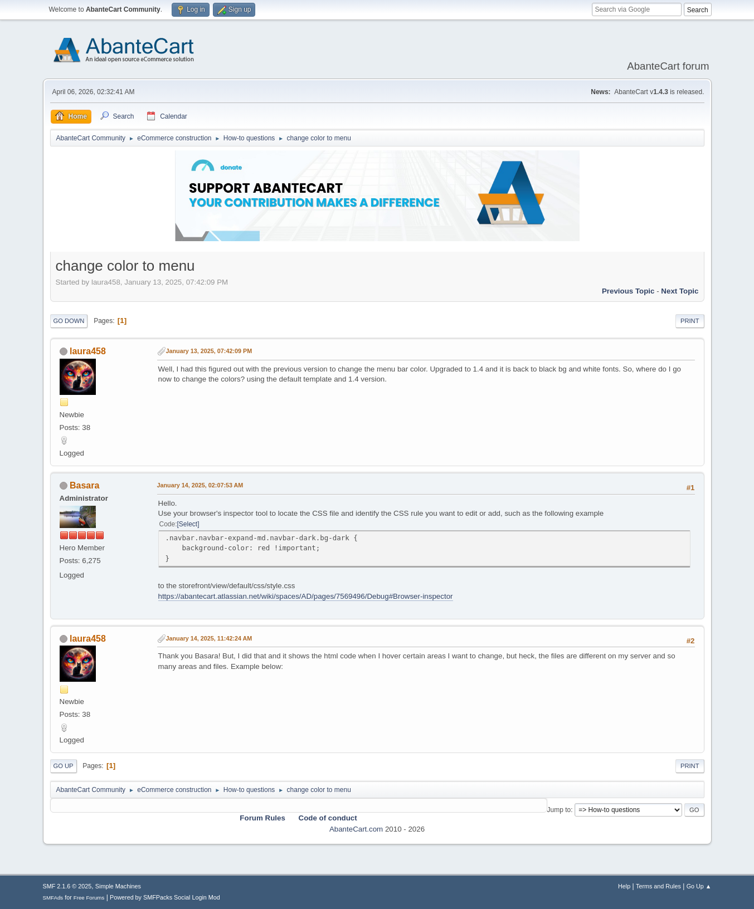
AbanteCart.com (356, 829)
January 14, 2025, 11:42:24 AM (209, 638)
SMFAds (53, 898)
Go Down (69, 320)
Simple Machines (118, 886)
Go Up (63, 766)
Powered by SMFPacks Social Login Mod (165, 897)
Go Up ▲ (699, 886)
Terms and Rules (658, 886)
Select (188, 524)
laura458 (88, 351)
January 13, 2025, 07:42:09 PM (209, 351)
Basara (84, 485)
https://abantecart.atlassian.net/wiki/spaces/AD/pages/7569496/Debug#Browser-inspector (305, 596)
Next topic (679, 291)
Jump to (559, 810)
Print (689, 320)
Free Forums (89, 898)
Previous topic (628, 291)
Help (624, 886)
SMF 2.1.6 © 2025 (67, 886)
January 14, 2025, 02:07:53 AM (200, 485)
